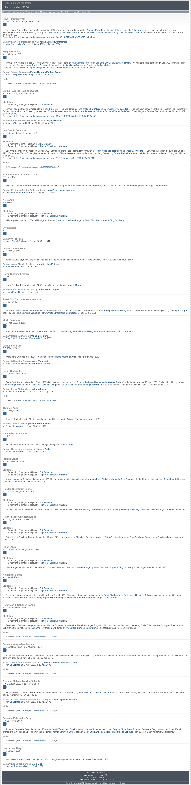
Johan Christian (123, 186)
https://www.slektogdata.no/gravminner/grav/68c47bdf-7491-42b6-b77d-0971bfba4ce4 (54, 37)
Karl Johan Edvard (64, 32)
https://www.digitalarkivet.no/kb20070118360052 (36, 674)
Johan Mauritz (71, 285)
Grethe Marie (77, 597)
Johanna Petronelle (44, 628)
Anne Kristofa (132, 151)
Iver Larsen (74, 628)
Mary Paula (17, 44)
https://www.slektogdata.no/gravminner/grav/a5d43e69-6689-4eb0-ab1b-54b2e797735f (55, 67)
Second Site (95, 783)
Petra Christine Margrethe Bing (104, 220)
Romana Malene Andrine (115, 655)
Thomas (84, 382)
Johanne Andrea (19, 192)
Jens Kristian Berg (70, 65)
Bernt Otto (112, 595)
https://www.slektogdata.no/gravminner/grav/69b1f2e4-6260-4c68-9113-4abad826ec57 (55, 116)
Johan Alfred (105, 151)
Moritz (99, 310)
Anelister (29, 12)
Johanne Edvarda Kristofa (124, 30)
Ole (16, 482)
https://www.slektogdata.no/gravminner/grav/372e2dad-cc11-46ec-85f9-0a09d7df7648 (54, 158)
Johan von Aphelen (97, 692)
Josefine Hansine (131, 32)
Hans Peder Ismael (87, 186)
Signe (180, 310)
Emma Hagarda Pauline (32, 65)
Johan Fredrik (16, 241)
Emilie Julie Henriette (138, 595)
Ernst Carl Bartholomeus (22, 338)
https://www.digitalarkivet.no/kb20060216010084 (36, 401)
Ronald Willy (15, 74)
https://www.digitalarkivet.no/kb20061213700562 (38, 167)
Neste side (86, 12)
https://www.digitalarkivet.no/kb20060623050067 (36, 637)
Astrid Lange (14, 392)
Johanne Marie (15, 597)
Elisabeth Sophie (153, 186)
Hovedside (6, 12)
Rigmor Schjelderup (53, 146)
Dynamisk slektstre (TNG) (59, 12)
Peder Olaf (13, 426)
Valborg (15, 385)
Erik (46, 104)
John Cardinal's (86, 783)
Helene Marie (104, 382)
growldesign (121, 783)
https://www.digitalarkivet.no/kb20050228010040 (36, 83)
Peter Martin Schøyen (61, 732)
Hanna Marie (14, 267)
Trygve (55, 111)
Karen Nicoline (89, 260)
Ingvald (13, 665)
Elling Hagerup (49, 597)
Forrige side (75, 12)
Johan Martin (102, 32)
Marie (90, 628)
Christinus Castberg (68, 220)
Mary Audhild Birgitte (61, 153)
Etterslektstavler (40, 12)
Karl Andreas (92, 30)
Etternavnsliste (18, 12)
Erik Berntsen (98, 777)
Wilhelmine (118, 310)
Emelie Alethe (98, 65)
